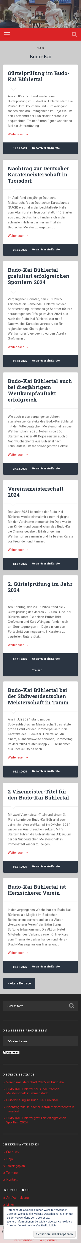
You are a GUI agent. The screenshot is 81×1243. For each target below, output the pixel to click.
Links (10, 1205)
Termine (12, 1173)
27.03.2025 (20, 361)
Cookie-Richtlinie (46, 1225)
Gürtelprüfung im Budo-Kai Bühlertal (39, 76)
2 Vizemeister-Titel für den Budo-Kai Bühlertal (38, 794)
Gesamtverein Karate (46, 148)
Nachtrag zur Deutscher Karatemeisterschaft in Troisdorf (38, 174)
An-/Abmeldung (17, 1198)
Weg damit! (48, 1240)
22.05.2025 (20, 249)
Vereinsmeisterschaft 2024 (36, 491)
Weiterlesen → (18, 134)
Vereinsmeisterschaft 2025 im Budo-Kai (35, 1082)
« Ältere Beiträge (19, 983)
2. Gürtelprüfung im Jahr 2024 (40, 587)
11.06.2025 (20, 148)
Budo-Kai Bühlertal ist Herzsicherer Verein (37, 889)
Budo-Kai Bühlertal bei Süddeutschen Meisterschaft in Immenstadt (32, 1091)
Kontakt (11, 1179)
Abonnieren (11, 1052)
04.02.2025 (20, 563)
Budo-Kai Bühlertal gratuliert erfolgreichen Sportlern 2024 (39, 276)
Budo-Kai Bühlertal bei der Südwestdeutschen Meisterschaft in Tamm (38, 696)
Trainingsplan (15, 1166)
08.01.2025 (20, 659)
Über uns (12, 1152)
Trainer (37, 670)
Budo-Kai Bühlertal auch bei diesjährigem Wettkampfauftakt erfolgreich (40, 390)
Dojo (9, 1159)
